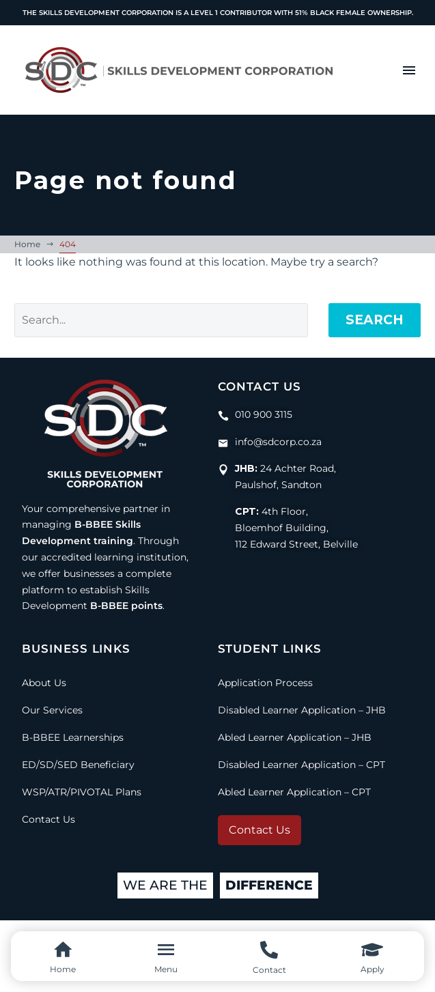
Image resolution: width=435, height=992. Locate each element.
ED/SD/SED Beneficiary (78, 765)
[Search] (161, 320)
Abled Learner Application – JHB (294, 737)
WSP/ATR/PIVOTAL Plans (81, 792)
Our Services (52, 710)
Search (375, 320)
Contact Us (48, 819)
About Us (44, 683)
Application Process (265, 683)
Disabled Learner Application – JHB (302, 710)
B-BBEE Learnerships (73, 737)
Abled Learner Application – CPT (294, 792)
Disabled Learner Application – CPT (301, 765)
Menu (409, 70)
